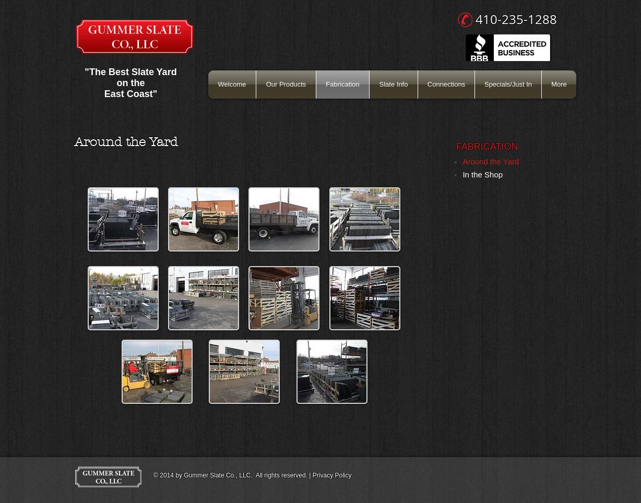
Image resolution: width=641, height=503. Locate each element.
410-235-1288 (516, 19)
